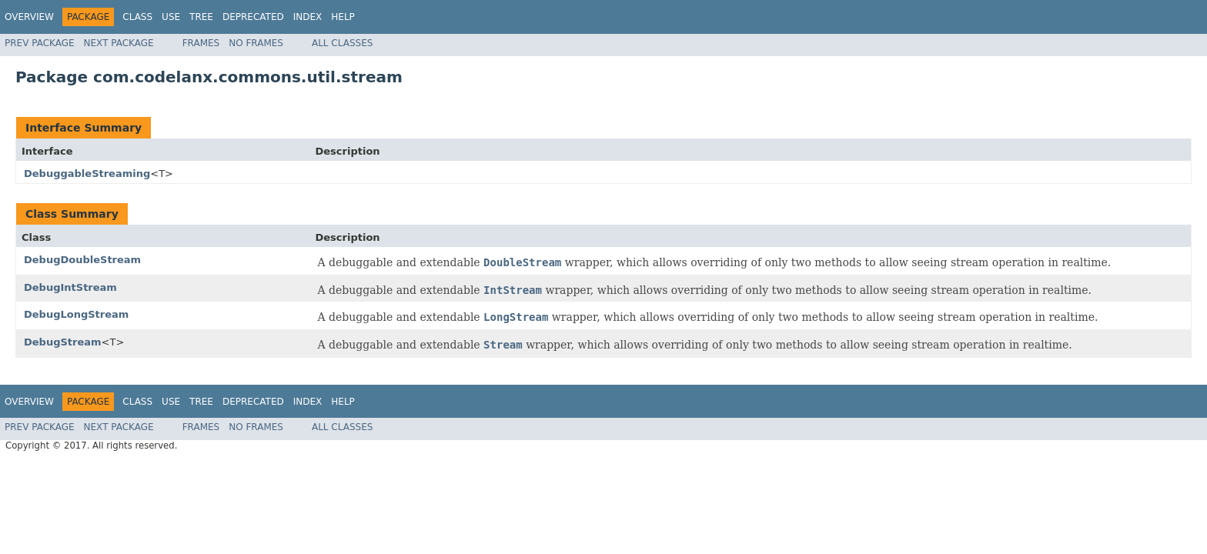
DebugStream (63, 342)
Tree (201, 17)
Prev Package (40, 43)
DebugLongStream (76, 314)
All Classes (342, 43)
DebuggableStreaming (87, 173)
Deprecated (253, 17)
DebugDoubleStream (82, 259)
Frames (201, 43)
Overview (29, 17)
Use (171, 17)
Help (343, 17)
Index (308, 17)
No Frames (256, 43)
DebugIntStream (70, 287)
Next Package (119, 43)
